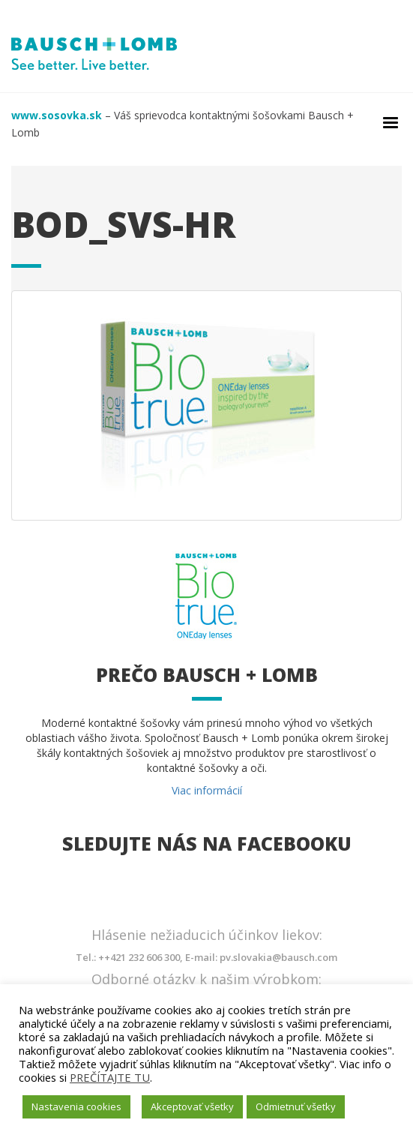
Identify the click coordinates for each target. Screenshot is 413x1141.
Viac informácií (207, 790)
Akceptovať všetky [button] (192, 1106)
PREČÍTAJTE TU (110, 1077)
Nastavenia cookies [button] (76, 1106)
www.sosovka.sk (56, 115)
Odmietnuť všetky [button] (296, 1106)
